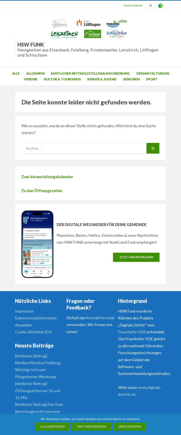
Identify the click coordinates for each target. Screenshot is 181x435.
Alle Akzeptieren (52, 426)
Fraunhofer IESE (132, 331)
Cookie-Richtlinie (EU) (33, 331)
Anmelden (23, 325)
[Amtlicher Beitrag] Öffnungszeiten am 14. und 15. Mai (37, 390)
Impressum (24, 311)
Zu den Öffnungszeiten (41, 190)
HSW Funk (91, 49)
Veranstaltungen (152, 73)
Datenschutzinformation (36, 318)
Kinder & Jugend (102, 79)
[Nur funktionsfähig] (175, 424)
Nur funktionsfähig (91, 426)
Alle (16, 73)
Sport (151, 79)
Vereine (31, 79)
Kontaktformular (100, 317)
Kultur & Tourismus (62, 79)
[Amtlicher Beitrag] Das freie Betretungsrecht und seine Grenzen (39, 411)
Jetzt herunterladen (136, 257)
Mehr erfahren (130, 426)
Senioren (131, 79)
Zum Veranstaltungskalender (47, 176)
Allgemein (35, 73)
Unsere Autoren (132, 5)
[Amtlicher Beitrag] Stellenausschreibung (90, 73)
